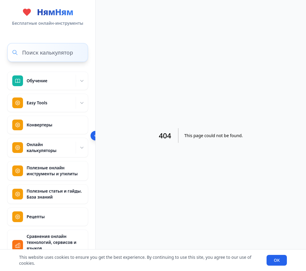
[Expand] (82, 81)
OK (277, 260)
